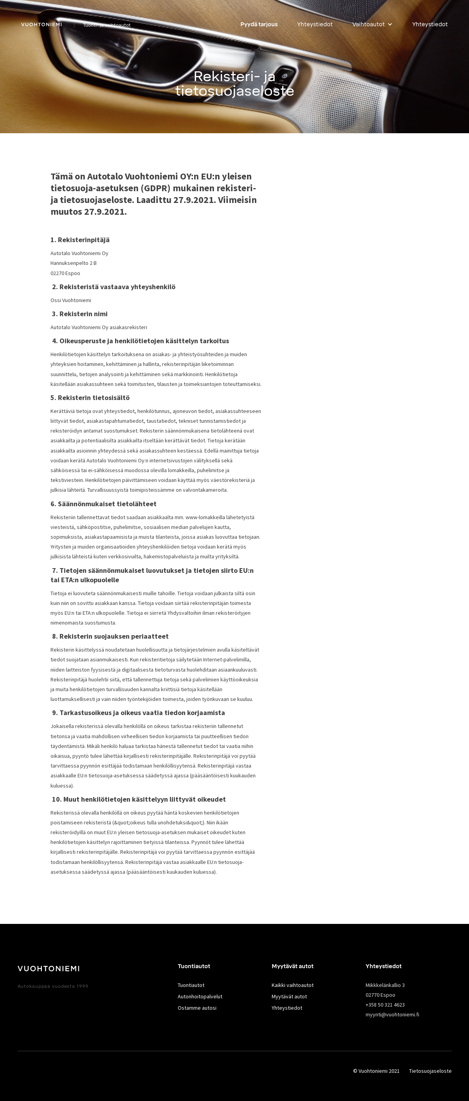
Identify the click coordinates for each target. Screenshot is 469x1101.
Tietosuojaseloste (430, 1070)
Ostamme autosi (197, 1007)
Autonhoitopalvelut (200, 996)
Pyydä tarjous (259, 24)
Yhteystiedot (315, 24)
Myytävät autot (289, 996)
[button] (372, 24)
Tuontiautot (191, 985)
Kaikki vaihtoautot (293, 985)
